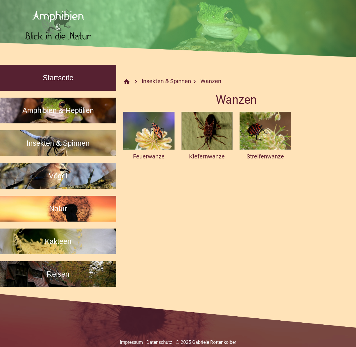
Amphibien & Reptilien (58, 110)
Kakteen (58, 241)
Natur (58, 208)
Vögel (58, 176)
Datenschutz (159, 342)
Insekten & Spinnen (58, 143)
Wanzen (210, 81)
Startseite (58, 78)
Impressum (131, 342)
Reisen (58, 274)
